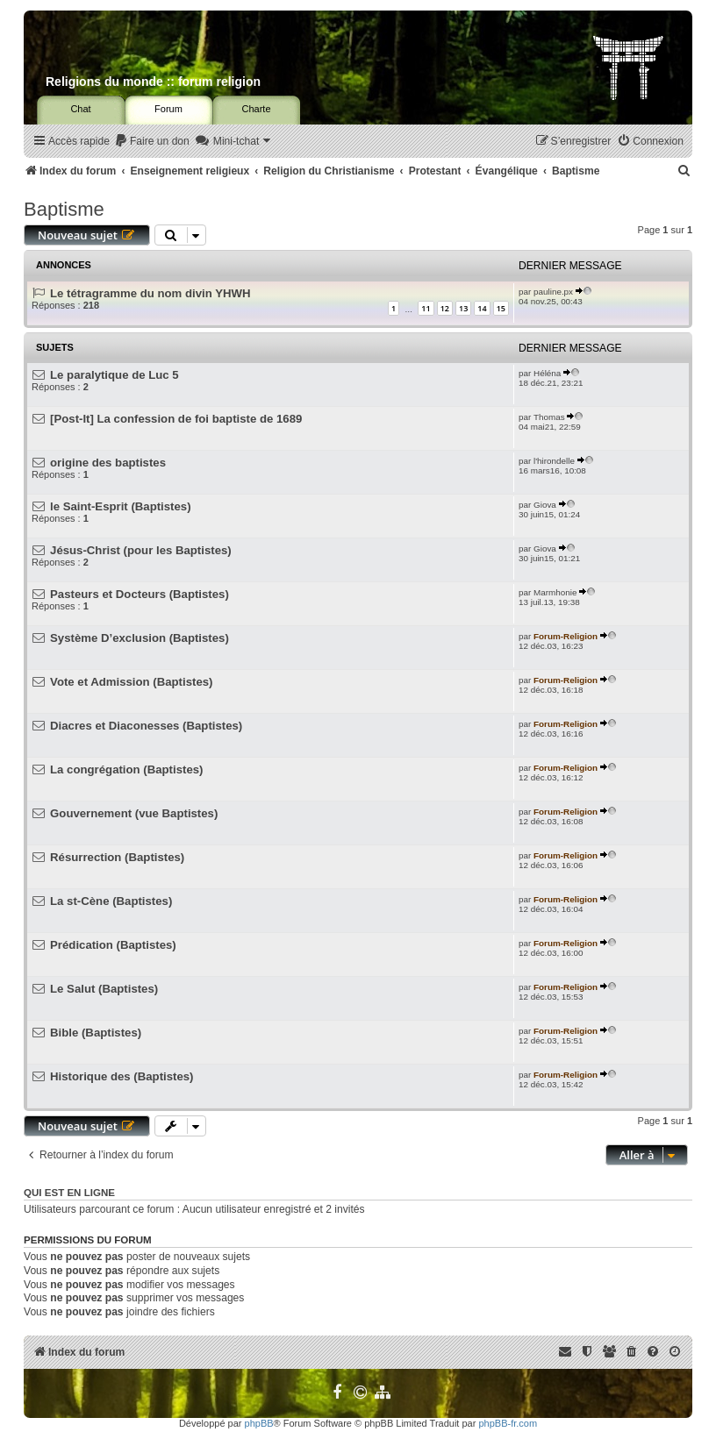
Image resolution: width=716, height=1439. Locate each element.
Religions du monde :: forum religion (153, 82)
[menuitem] (152, 141)
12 (444, 308)
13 (463, 308)
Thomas (549, 417)
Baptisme (64, 209)
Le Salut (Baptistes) (104, 988)
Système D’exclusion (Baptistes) (139, 638)
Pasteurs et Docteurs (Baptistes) (139, 594)
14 (481, 308)
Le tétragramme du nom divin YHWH (150, 293)
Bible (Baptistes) (95, 1032)
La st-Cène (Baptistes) (111, 901)
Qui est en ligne (69, 1192)
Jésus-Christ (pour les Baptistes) (141, 550)
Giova (544, 504)
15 (501, 308)
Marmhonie (554, 592)
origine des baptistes (108, 462)
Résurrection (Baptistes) (117, 857)
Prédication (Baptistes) (113, 944)
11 (425, 308)
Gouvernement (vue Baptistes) (134, 813)
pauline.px (553, 291)
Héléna (547, 373)
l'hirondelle (554, 461)
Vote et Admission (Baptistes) (131, 681)
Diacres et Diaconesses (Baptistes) (146, 725)
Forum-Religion (565, 636)
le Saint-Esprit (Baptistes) (120, 506)
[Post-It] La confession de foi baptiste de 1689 (176, 418)
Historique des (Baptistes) (121, 1076)
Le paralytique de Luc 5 (114, 374)
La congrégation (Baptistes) (126, 769)
